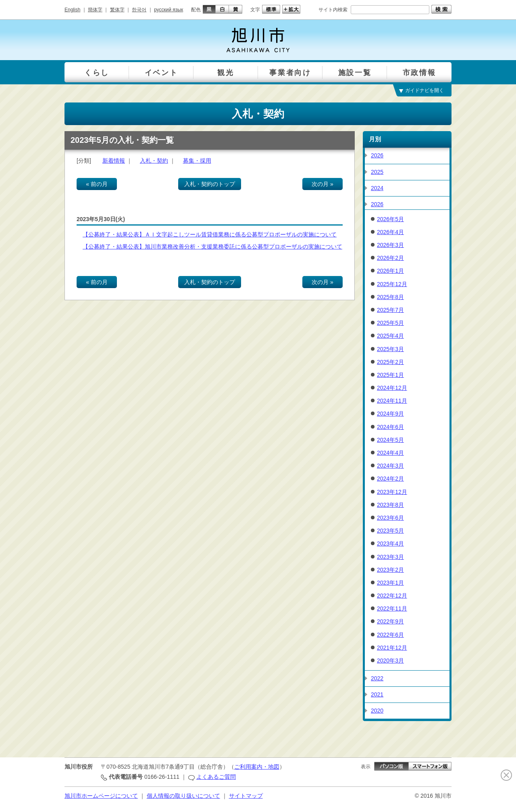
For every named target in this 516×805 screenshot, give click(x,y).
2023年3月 (390, 557)
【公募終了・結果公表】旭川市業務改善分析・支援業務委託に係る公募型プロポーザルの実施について (212, 246)
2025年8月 (390, 297)
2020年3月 (390, 660)
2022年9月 (390, 621)
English (72, 10)
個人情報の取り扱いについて (183, 795)
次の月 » (322, 184)
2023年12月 (392, 492)
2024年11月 (392, 400)
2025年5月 (390, 323)
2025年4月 (390, 335)
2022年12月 (392, 595)
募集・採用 (197, 160)
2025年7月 (390, 310)
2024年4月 (390, 453)
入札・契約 (154, 160)
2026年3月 (390, 245)
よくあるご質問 (216, 777)
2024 (377, 188)
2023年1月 (390, 582)
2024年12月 (392, 388)
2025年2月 (390, 362)
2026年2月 (390, 258)
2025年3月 (390, 349)
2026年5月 (390, 219)
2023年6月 (390, 517)
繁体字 (117, 10)
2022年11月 (392, 608)
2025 (377, 172)
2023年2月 (390, 570)
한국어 (139, 10)
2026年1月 (390, 271)
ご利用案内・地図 (256, 766)
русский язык (168, 10)
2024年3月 (390, 465)
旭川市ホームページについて (101, 795)
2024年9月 (390, 413)
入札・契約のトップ (209, 184)
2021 (377, 694)
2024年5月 (390, 440)
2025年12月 (392, 284)
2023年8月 (390, 505)
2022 (377, 678)
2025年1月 (390, 375)
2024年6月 (390, 427)
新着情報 (113, 160)
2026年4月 (390, 232)
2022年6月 (390, 634)
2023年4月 (390, 543)
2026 (377, 155)
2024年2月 (390, 478)
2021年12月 (392, 647)
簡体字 (95, 10)
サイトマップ (246, 795)
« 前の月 (97, 184)
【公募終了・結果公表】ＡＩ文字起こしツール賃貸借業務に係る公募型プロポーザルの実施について (210, 234)
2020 (377, 710)
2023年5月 (390, 530)
